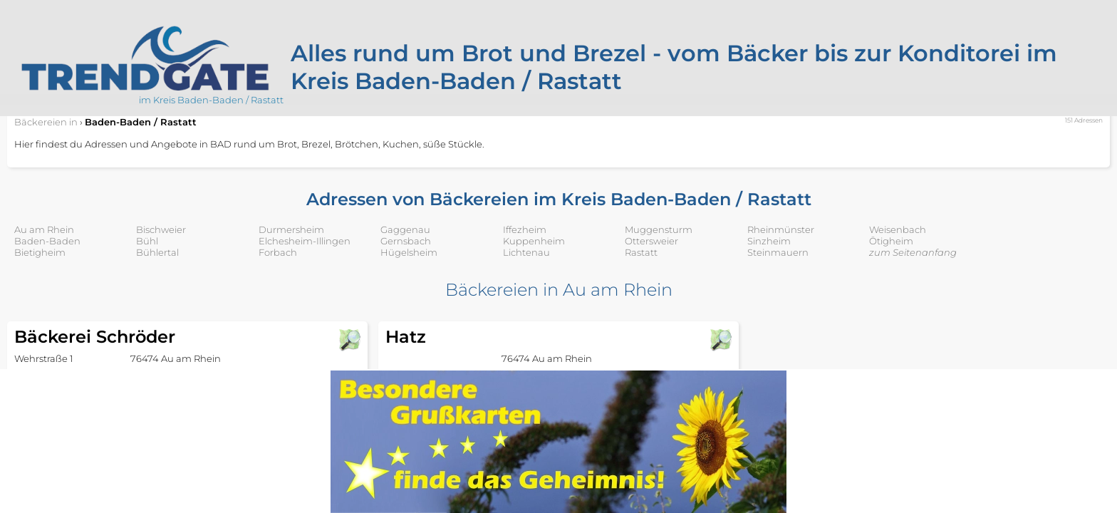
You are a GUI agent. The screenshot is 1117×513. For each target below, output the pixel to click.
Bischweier (161, 229)
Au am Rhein (44, 229)
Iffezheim (524, 229)
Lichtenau (526, 252)
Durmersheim (291, 229)
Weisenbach (897, 229)
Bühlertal (157, 252)
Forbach (278, 252)
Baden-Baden (47, 241)
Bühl (147, 241)
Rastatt (641, 252)
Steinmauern (778, 252)
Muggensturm (658, 229)
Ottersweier (651, 241)
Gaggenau (405, 229)
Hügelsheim (408, 252)
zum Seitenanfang (913, 252)
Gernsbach (405, 241)
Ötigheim (891, 241)
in (46, 122)
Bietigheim (40, 252)
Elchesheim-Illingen (304, 241)
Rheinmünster (780, 229)
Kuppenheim (534, 241)
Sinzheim (769, 241)
